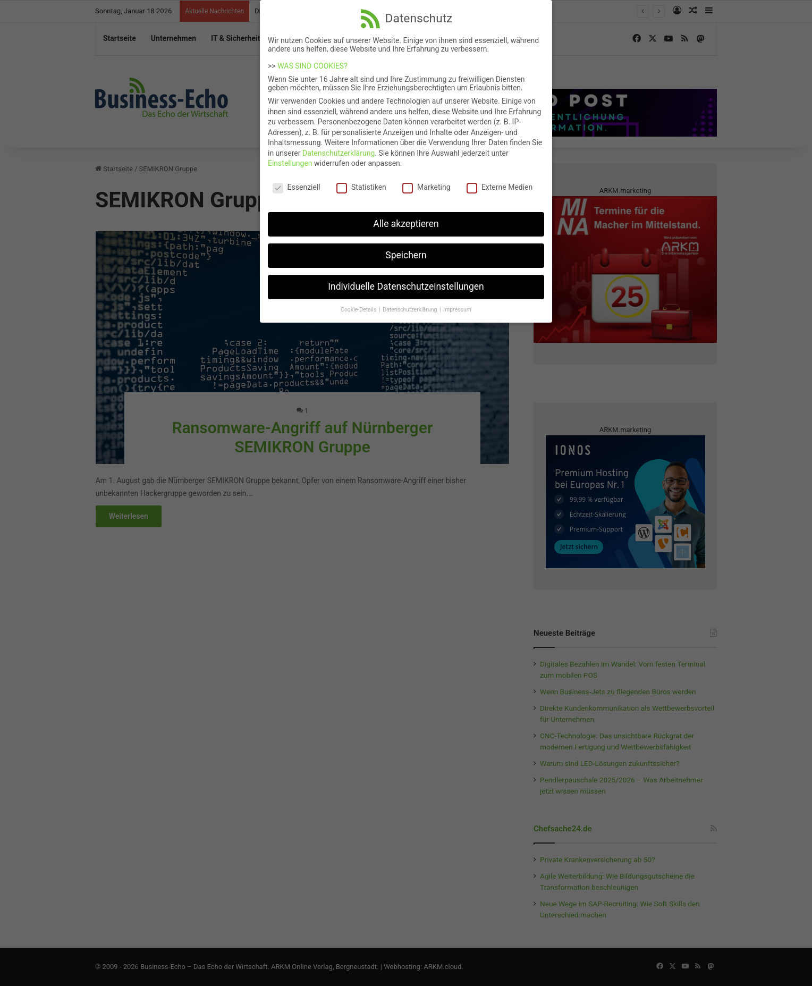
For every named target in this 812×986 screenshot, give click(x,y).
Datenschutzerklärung (338, 148)
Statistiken (361, 182)
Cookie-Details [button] (359, 304)
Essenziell (296, 182)
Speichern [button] (405, 250)
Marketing (426, 182)
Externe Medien (499, 182)
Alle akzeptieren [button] (406, 218)
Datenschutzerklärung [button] (410, 304)
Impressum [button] (457, 304)
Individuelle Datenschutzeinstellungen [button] (406, 281)
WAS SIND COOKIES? (312, 60)
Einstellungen (290, 158)
